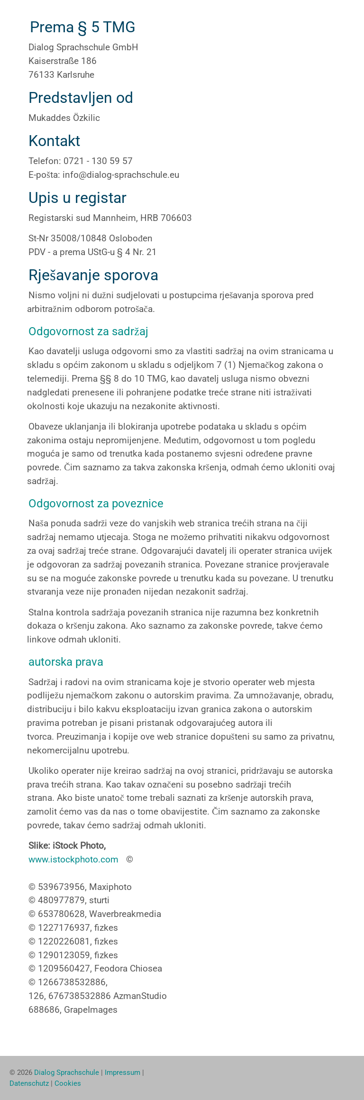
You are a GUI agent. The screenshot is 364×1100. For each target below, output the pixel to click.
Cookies (68, 1083)
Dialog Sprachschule (66, 1072)
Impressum (122, 1072)
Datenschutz (29, 1083)
